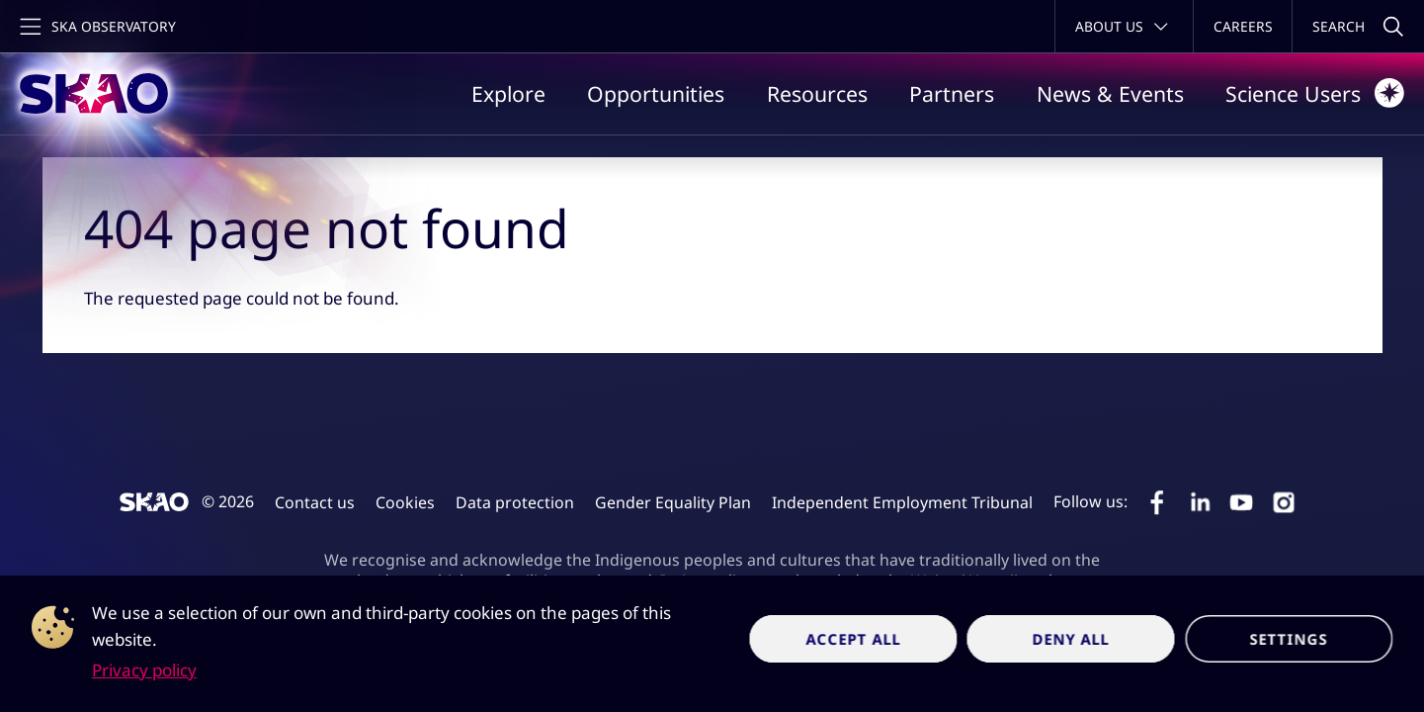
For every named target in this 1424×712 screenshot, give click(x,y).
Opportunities (655, 93)
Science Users (1314, 93)
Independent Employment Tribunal (902, 502)
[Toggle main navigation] (96, 26)
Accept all (853, 639)
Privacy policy (144, 670)
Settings (1288, 639)
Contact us (315, 502)
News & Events (1110, 93)
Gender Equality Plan (673, 502)
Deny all (1072, 639)
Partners (951, 93)
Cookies (405, 502)
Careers (1243, 26)
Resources (817, 93)
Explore (508, 93)
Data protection (515, 502)
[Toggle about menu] (1124, 26)
